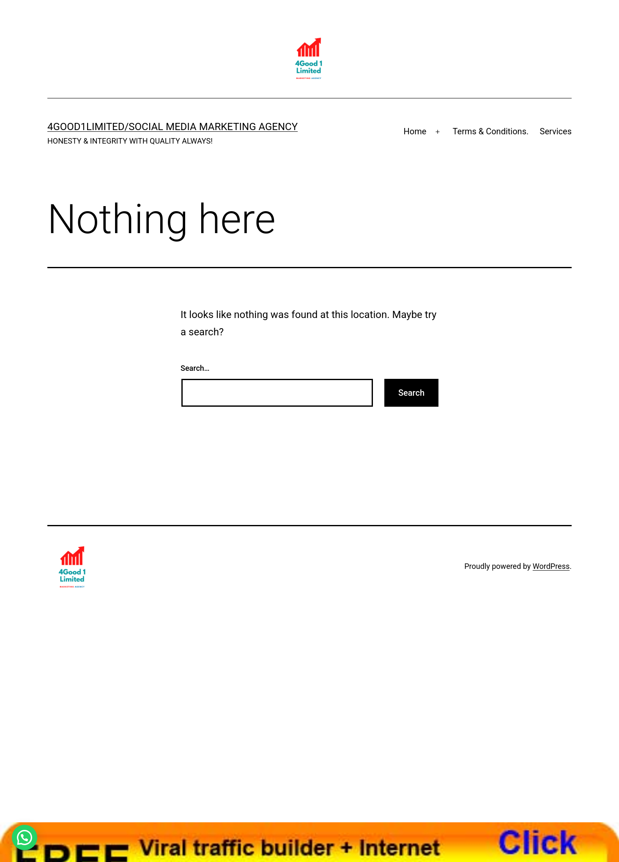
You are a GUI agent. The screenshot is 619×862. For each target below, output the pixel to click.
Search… (195, 368)
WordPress (551, 566)
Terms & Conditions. (491, 131)
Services (556, 131)
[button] (24, 837)
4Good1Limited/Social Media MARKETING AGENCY (172, 127)
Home (415, 131)
